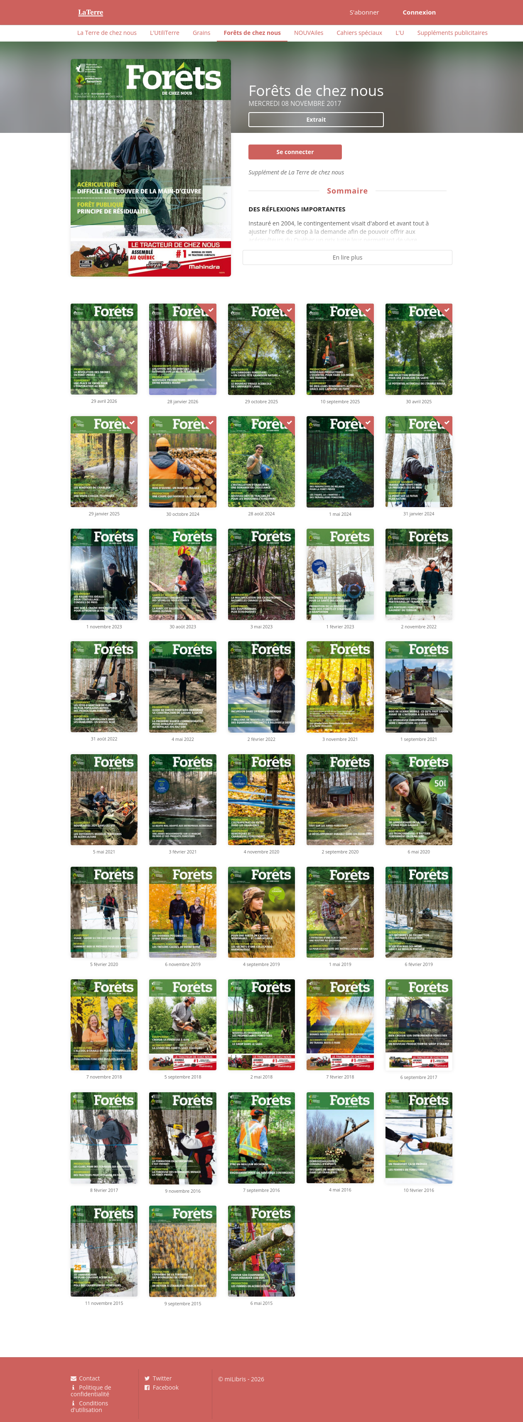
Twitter (158, 1378)
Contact (85, 1378)
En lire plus (348, 257)
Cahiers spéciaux (360, 33)
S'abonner (364, 12)
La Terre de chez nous (107, 33)
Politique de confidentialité (91, 1390)
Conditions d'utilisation (89, 1406)
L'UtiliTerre (164, 33)
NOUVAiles (308, 33)
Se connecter (295, 152)
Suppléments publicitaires (452, 33)
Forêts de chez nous (252, 33)
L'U (399, 33)
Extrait (316, 119)
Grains (201, 33)
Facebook (162, 1387)
